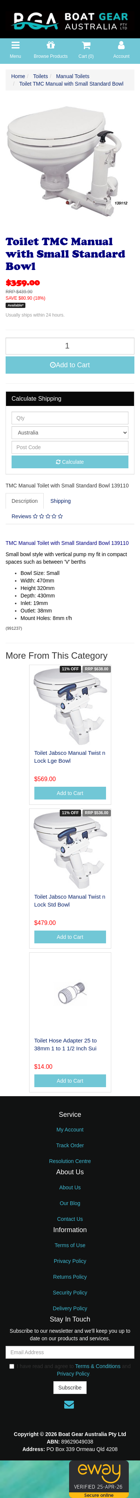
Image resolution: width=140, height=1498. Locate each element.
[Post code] (70, 447)
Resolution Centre (70, 1161)
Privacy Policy (70, 1261)
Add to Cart (70, 365)
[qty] (70, 418)
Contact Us (70, 1219)
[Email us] (69, 1404)
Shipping (60, 501)
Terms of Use (70, 1245)
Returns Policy (70, 1277)
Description (25, 501)
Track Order (70, 1145)
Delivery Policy (70, 1308)
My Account (69, 1130)
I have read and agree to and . (70, 1370)
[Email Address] (70, 1352)
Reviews (37, 516)
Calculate (70, 462)
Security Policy (70, 1293)
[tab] (25, 501)
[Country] (70, 432)
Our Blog (70, 1203)
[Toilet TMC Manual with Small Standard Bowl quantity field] (70, 346)
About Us (70, 1187)
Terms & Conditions (97, 1366)
